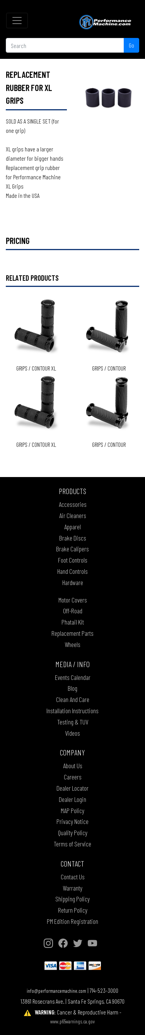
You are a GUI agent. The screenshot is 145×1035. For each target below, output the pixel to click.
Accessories (73, 504)
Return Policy (72, 910)
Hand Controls (72, 571)
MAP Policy (72, 810)
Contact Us (73, 877)
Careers (73, 777)
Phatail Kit (72, 622)
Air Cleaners (72, 515)
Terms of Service (72, 844)
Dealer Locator (72, 788)
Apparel (72, 526)
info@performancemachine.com (56, 990)
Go (131, 45)
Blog (72, 688)
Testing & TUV (72, 722)
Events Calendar (72, 677)
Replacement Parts (72, 633)
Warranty (72, 888)
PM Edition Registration (72, 921)
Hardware (72, 582)
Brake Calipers (72, 549)
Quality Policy (72, 832)
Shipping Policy (72, 899)
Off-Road (72, 610)
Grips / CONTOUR (109, 368)
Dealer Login (72, 799)
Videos (72, 733)
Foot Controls (72, 560)
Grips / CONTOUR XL (36, 368)
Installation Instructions (72, 710)
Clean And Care (72, 699)
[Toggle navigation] (17, 20)
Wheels (72, 644)
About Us (72, 765)
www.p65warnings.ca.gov (72, 1021)
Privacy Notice (72, 821)
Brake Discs (72, 538)
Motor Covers (72, 600)
